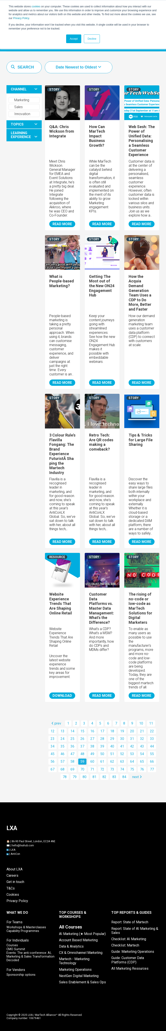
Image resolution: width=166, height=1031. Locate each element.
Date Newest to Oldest (77, 67)
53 (132, 754)
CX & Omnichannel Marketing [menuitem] (80, 953)
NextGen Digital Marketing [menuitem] (79, 976)
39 (102, 746)
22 (152, 731)
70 (82, 769)
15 (82, 731)
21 (142, 731)
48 (82, 754)
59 (82, 761)
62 (112, 761)
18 (112, 731)
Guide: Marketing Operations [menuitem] (132, 952)
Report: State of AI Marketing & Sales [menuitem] (134, 931)
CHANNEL (19, 89)
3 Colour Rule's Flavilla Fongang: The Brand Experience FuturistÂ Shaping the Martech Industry (62, 454)
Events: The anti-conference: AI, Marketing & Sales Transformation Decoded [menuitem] (30, 956)
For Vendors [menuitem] (15, 970)
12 (52, 731)
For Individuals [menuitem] (17, 940)
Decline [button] (92, 38)
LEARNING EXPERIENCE (21, 135)
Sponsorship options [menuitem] (20, 975)
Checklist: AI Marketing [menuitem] (128, 939)
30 (122, 739)
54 (142, 754)
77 (152, 769)
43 (142, 746)
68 (62, 769)
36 (72, 746)
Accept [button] (74, 38)
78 (65, 777)
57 (62, 761)
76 (142, 769)
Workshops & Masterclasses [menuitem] (26, 927)
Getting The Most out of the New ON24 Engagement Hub (101, 285)
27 (92, 739)
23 (52, 739)
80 (84, 777)
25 (72, 739)
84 (124, 777)
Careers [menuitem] (12, 875)
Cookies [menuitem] (12, 895)
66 (152, 761)
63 (122, 761)
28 (102, 739)
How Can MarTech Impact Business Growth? (97, 136)
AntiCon (15, 853)
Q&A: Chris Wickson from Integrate (61, 131)
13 (62, 731)
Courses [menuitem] (12, 945)
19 (122, 731)
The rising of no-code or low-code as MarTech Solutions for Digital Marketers (140, 608)
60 (92, 761)
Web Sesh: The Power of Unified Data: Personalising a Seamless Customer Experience (142, 140)
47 (72, 754)
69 (72, 769)
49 (92, 754)
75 (132, 769)
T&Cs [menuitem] (10, 888)
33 (152, 739)
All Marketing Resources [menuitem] (129, 968)
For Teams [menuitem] (14, 922)
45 (52, 754)
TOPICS (17, 124)
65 (142, 761)
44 (152, 746)
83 (114, 777)
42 (132, 746)
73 (112, 769)
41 (122, 746)
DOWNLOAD (62, 696)
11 (151, 723)
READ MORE (62, 224)
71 (92, 769)
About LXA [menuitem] (14, 869)
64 (132, 761)
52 (122, 754)
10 (141, 723)
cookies (36, 6)
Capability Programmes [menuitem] (22, 931)
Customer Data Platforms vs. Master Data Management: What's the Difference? (101, 608)
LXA (13, 849)
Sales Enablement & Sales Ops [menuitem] (82, 982)
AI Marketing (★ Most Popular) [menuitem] (82, 934)
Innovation (20, 114)
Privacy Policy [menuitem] (17, 901)
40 (112, 746)
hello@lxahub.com (23, 845)
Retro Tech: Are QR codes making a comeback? (101, 442)
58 (72, 761)
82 (104, 777)
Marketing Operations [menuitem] (75, 969)
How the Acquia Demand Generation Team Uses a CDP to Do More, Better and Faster (140, 292)
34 (52, 746)
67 (52, 769)
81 (94, 777)
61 (102, 761)
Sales (16, 107)
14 (72, 731)
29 (112, 739)
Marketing (19, 100)
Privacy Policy (21, 18)
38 (92, 746)
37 (82, 746)
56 (52, 761)
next (137, 777)
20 (132, 731)
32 (142, 739)
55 (152, 754)
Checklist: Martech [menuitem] (125, 945)
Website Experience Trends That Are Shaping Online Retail (60, 603)
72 (102, 769)
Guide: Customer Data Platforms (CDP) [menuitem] (127, 960)
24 (62, 739)
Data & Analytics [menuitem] (71, 946)
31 (132, 739)
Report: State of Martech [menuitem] (129, 922)
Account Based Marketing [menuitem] (78, 940)
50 (102, 754)
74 (122, 769)
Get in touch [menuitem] (15, 882)
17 (102, 731)
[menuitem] (70, 927)
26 (82, 739)
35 (62, 746)
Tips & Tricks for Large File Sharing (141, 440)
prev (56, 723)
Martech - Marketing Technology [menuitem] (74, 961)
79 (75, 777)
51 (112, 754)
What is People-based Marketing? (61, 281)
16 (92, 731)
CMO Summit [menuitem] (15, 949)
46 (62, 754)
